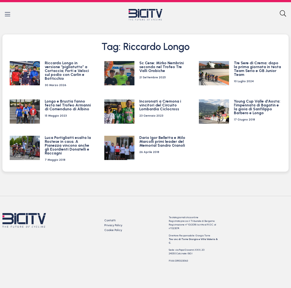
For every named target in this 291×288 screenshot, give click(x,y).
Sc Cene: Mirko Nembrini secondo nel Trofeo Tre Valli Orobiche (161, 67)
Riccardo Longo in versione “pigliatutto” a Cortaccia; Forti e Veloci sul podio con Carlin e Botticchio (67, 71)
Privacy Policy (113, 225)
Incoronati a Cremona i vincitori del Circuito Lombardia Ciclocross (160, 105)
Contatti (110, 220)
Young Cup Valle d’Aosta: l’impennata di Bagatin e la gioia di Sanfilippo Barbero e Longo (257, 107)
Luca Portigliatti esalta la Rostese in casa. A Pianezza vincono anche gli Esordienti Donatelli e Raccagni (68, 146)
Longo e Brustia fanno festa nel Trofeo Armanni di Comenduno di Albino (68, 105)
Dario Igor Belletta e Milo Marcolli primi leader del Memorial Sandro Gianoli (162, 142)
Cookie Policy (113, 230)
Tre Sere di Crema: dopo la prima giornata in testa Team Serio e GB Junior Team (257, 69)
